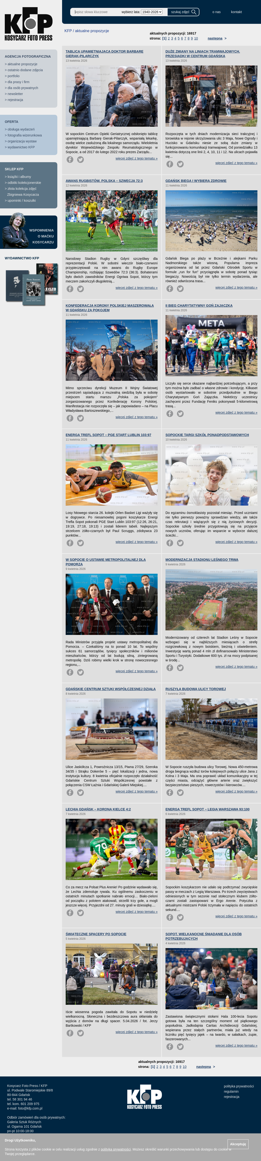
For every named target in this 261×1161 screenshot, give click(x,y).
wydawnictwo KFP (21, 147)
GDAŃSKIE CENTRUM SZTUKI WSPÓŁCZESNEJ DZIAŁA (111, 689)
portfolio (14, 76)
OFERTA (11, 122)
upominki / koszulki (22, 200)
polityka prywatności (239, 1086)
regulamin (231, 1091)
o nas (217, 12)
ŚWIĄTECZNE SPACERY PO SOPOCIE (96, 934)
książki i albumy (19, 177)
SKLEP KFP (14, 169)
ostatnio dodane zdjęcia (25, 70)
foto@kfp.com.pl (30, 1108)
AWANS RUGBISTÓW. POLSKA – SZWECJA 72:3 (104, 181)
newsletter (15, 94)
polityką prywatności (116, 1149)
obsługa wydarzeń (21, 129)
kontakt (236, 12)
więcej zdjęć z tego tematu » (137, 158)
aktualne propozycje (22, 64)
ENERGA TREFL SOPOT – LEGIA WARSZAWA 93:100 (207, 809)
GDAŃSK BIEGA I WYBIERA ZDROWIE (196, 181)
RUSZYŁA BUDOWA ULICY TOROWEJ (195, 689)
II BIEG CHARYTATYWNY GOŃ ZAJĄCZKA (199, 305)
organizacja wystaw (22, 141)
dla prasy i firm (18, 82)
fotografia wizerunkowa (25, 135)
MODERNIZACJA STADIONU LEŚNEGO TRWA (201, 560)
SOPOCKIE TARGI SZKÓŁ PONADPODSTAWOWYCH (207, 435)
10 (196, 38)
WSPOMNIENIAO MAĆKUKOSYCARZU (41, 236)
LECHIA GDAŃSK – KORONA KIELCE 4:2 (98, 809)
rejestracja (15, 100)
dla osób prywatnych (23, 88)
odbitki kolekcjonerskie (24, 183)
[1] (164, 38)
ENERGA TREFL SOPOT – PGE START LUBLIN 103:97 (108, 435)
